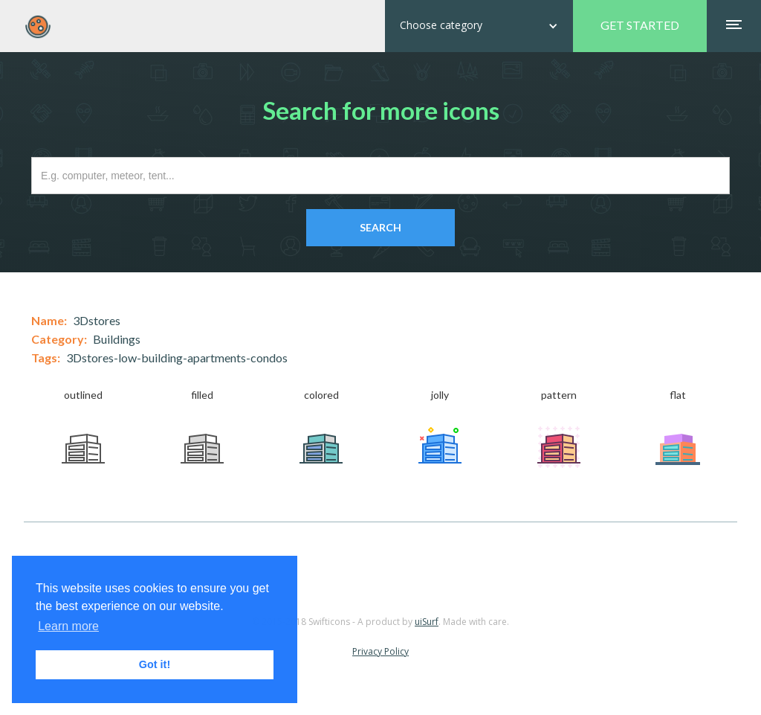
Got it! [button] (154, 664)
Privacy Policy (380, 651)
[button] (479, 26)
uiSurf (426, 621)
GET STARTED (639, 25)
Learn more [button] (68, 626)
